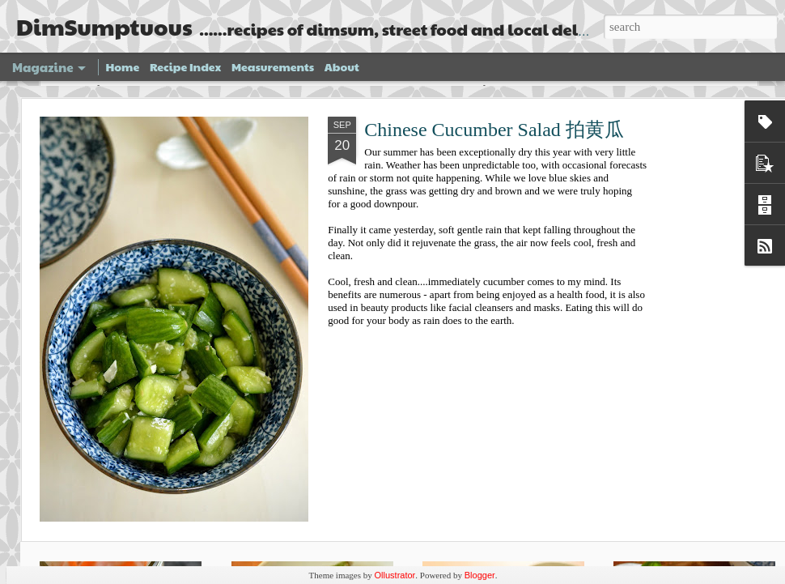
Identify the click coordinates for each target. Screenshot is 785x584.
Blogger (480, 575)
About (342, 66)
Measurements (272, 66)
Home (123, 66)
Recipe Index (185, 66)
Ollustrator (395, 575)
